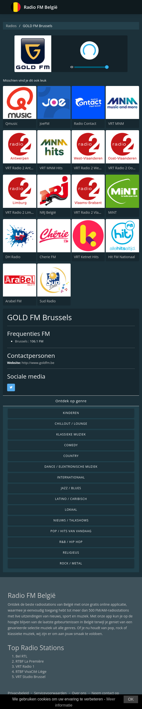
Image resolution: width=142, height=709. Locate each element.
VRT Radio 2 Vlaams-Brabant (96, 212)
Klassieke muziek (71, 434)
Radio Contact (85, 123)
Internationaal (71, 477)
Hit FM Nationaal (121, 256)
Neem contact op (105, 693)
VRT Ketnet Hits (86, 256)
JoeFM (45, 123)
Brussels (21, 341)
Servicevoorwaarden (50, 693)
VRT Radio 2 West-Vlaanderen (97, 168)
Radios (11, 25)
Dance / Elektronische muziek (70, 467)
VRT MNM (116, 123)
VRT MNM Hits (51, 168)
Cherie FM (48, 256)
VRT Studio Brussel (31, 676)
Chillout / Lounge (71, 424)
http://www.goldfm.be (38, 362)
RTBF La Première (30, 661)
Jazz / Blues (71, 488)
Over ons (79, 693)
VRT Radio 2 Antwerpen (24, 168)
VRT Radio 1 (25, 666)
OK (131, 699)
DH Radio (12, 256)
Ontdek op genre (71, 400)
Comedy (71, 445)
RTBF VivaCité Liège (31, 671)
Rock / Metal (71, 563)
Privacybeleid (18, 693)
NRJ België (48, 212)
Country (70, 456)
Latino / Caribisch (71, 499)
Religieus (71, 552)
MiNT (112, 212)
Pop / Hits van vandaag (71, 531)
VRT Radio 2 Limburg (22, 212)
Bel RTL (21, 656)
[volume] (91, 67)
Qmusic (11, 123)
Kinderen (71, 413)
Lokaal (71, 510)
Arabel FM (13, 301)
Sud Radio (48, 301)
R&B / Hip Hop (71, 542)
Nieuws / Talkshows (71, 520)
